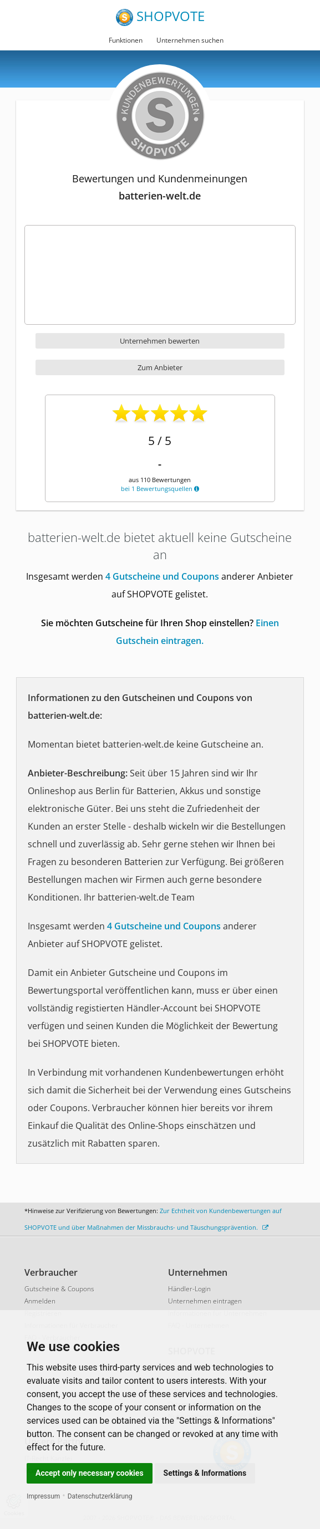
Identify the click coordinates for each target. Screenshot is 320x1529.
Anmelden (39, 1301)
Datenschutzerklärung (100, 1496)
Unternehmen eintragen (205, 1301)
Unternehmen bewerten (160, 341)
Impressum (43, 1496)
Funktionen (126, 40)
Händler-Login (189, 1288)
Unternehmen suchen (190, 40)
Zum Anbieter (160, 367)
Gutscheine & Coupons (59, 1288)
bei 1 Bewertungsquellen (160, 488)
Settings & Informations (205, 1473)
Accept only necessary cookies (89, 1473)
